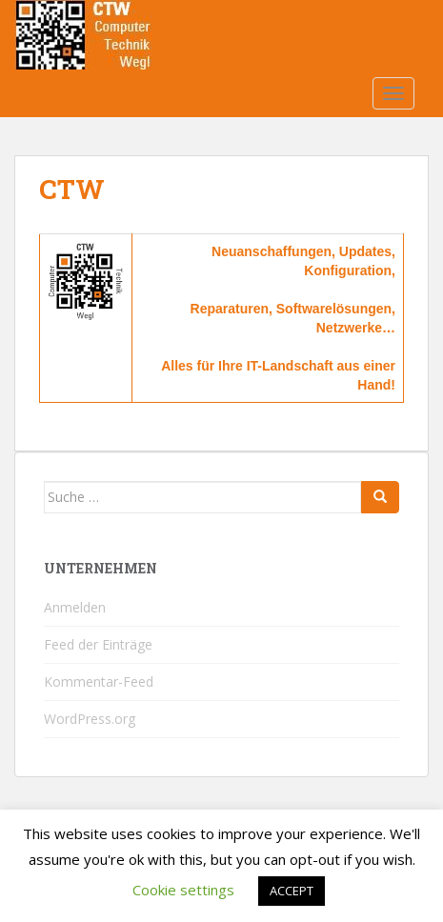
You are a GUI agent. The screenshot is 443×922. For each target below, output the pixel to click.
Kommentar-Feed (98, 681)
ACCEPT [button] (291, 890)
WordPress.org (89, 719)
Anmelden (75, 607)
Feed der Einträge (98, 644)
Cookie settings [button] (183, 889)
